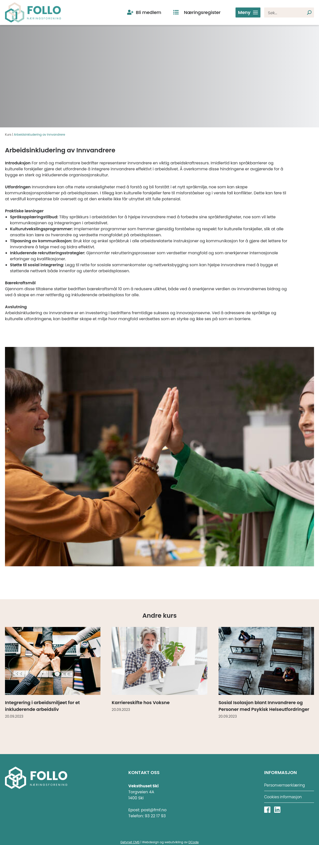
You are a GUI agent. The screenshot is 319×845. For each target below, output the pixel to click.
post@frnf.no (153, 810)
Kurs (8, 134)
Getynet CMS (130, 842)
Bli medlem (148, 12)
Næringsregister (202, 12)
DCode (193, 842)
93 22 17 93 (155, 816)
